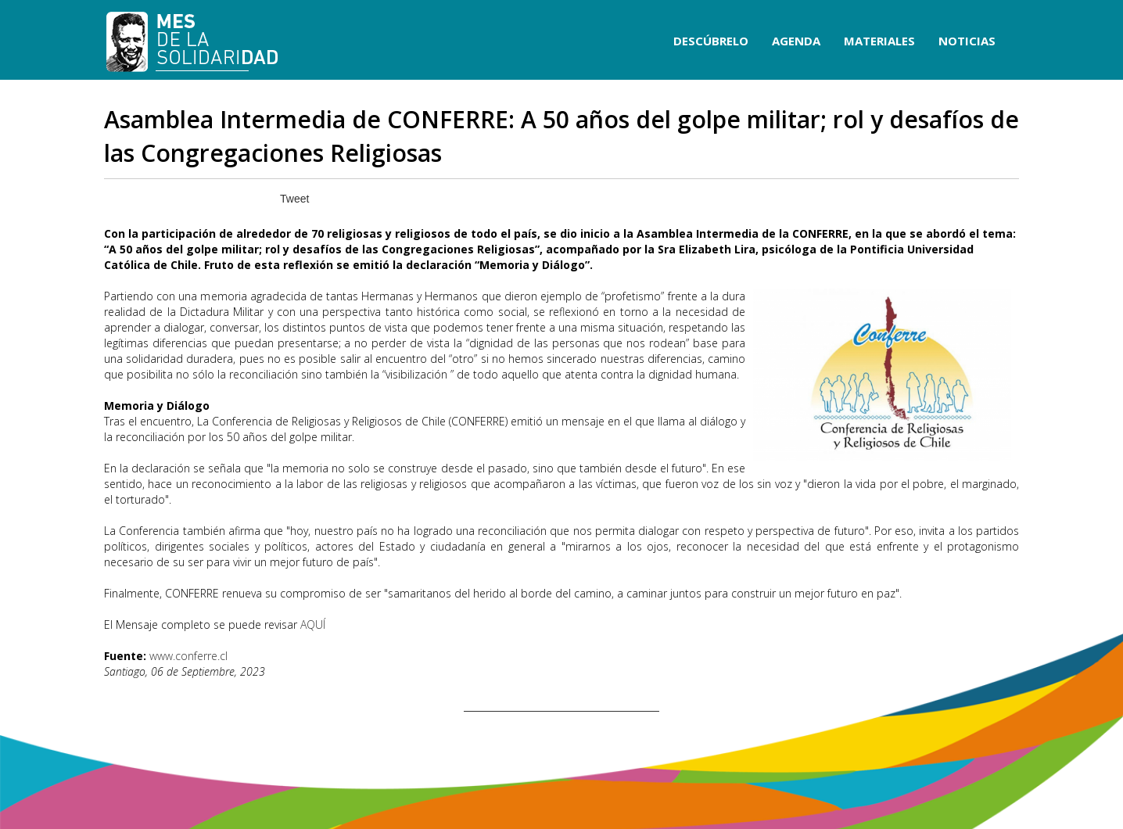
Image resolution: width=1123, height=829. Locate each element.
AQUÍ (312, 624)
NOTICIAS (967, 40)
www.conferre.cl (188, 655)
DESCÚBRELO (710, 40)
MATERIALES (879, 40)
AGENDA (796, 40)
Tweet (294, 198)
